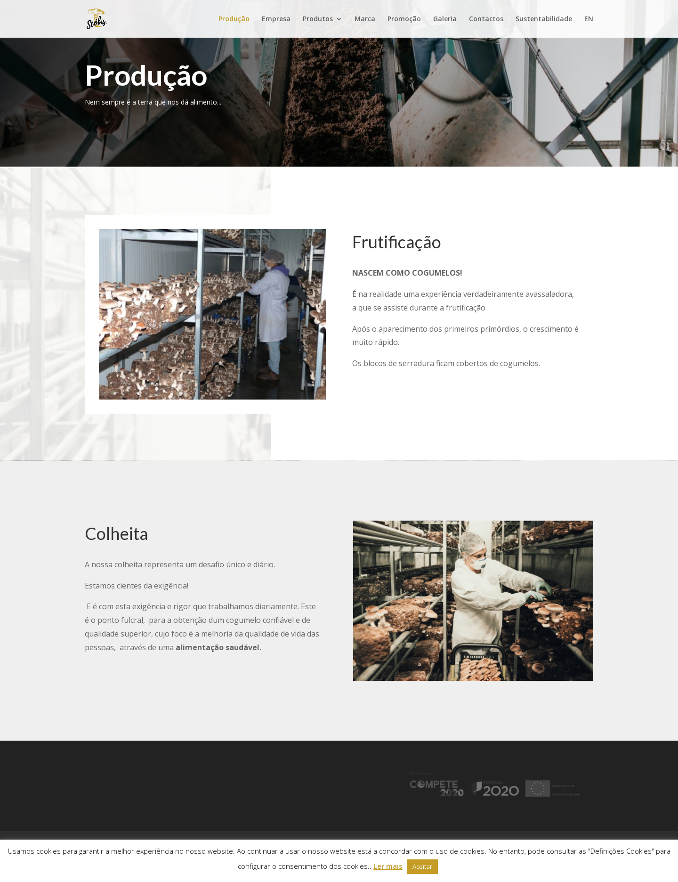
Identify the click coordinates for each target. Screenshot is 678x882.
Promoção (404, 19)
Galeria (445, 19)
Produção (234, 19)
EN (588, 19)
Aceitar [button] (422, 866)
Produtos (318, 19)
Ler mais (388, 866)
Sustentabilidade (544, 19)
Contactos (486, 19)
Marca (365, 19)
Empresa (276, 19)
